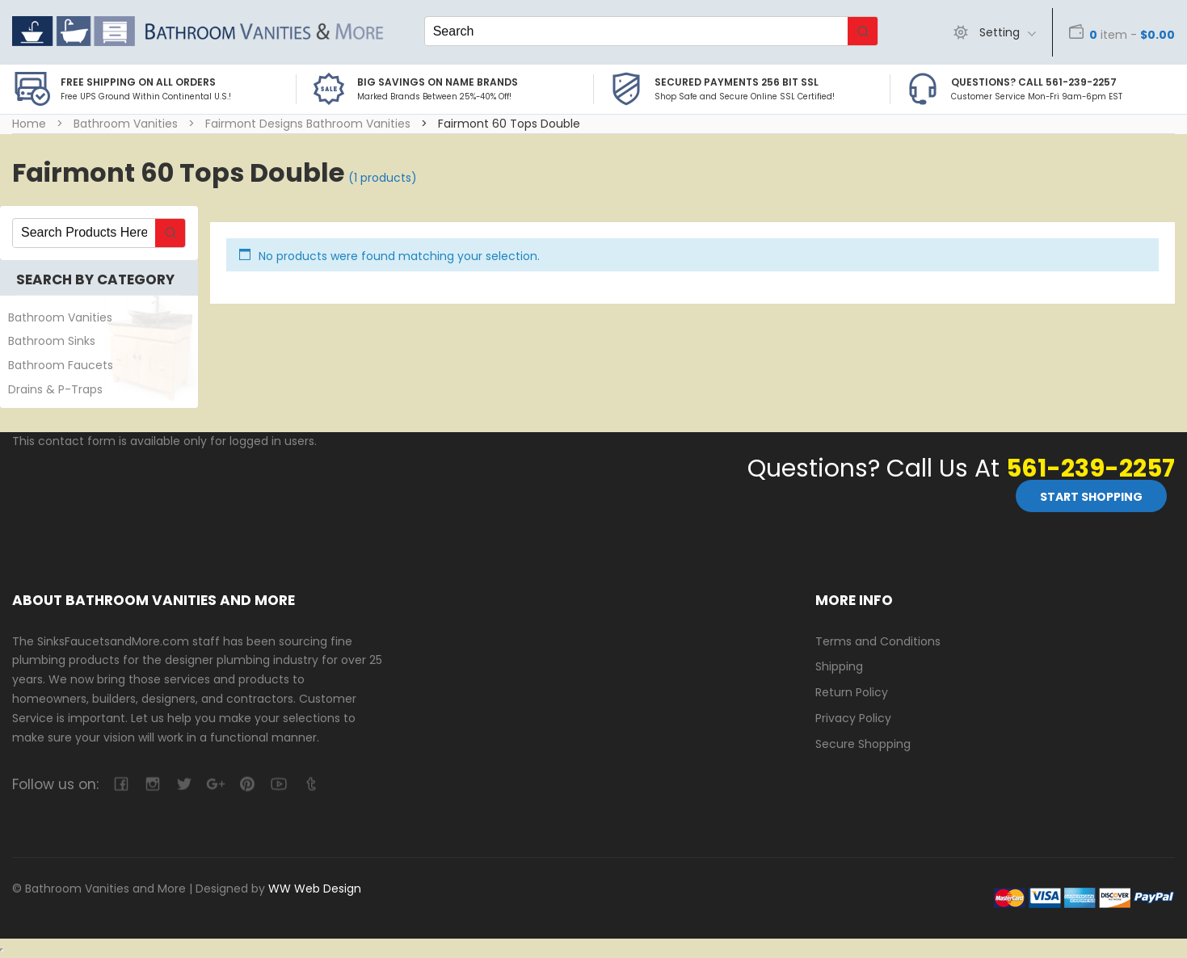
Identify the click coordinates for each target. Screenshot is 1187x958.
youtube (278, 784)
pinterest (247, 784)
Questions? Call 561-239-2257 (1034, 82)
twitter (184, 784)
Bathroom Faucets (60, 365)
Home (29, 124)
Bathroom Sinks (51, 341)
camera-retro (152, 784)
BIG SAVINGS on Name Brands (437, 82)
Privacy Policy (853, 718)
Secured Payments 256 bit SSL (737, 82)
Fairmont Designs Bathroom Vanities (307, 124)
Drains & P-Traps (55, 389)
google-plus (215, 784)
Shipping (839, 666)
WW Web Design (314, 888)
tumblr (310, 784)
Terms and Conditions (878, 641)
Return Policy (851, 692)
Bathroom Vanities (126, 124)
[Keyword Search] (636, 31)
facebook (121, 784)
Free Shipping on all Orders (138, 82)
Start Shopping (1091, 497)
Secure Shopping (863, 744)
